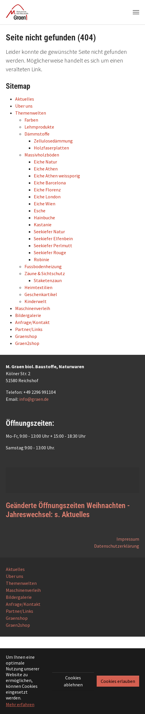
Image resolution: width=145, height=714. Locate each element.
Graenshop (26, 336)
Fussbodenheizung (43, 266)
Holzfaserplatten (51, 148)
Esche (39, 210)
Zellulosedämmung (53, 141)
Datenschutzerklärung (116, 546)
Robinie (41, 259)
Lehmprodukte (39, 127)
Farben (31, 120)
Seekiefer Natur (49, 231)
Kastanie (43, 224)
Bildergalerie (28, 315)
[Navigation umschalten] (136, 12)
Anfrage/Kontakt (32, 322)
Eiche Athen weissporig (57, 176)
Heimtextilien (38, 287)
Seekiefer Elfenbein (53, 238)
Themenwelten (30, 113)
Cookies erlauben (118, 681)
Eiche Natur (45, 162)
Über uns (24, 106)
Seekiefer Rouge (50, 252)
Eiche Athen (46, 169)
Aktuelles (24, 99)
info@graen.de (34, 399)
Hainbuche (44, 217)
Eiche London (47, 197)
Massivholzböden (41, 155)
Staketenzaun (48, 280)
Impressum (127, 539)
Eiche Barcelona (50, 183)
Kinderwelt (35, 301)
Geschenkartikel (40, 294)
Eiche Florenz (47, 190)
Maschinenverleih (32, 308)
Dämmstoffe (36, 134)
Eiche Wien (44, 203)
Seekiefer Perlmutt (53, 245)
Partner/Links (29, 329)
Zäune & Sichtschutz (44, 273)
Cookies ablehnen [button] (73, 681)
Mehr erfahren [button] (20, 704)
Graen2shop (27, 343)
